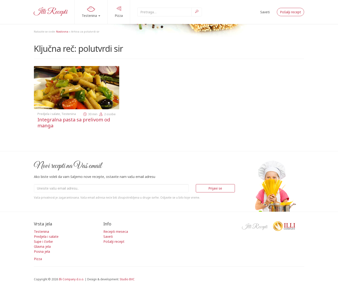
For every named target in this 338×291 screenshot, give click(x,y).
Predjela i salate (48, 114)
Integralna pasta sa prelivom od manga (73, 122)
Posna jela (42, 251)
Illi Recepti (50, 12)
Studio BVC (127, 279)
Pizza (119, 11)
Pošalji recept (290, 12)
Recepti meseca (115, 231)
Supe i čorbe (43, 241)
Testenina (91, 11)
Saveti (265, 12)
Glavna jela (42, 246)
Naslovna (62, 31)
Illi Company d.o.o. (71, 279)
